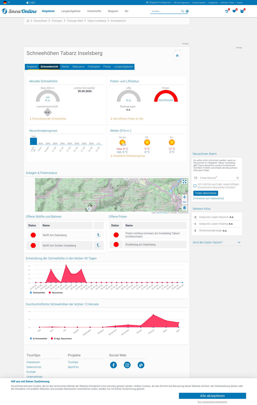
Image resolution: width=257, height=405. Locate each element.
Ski (126, 11)
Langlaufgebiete (123, 66)
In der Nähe (187, 11)
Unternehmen (34, 376)
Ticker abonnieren (205, 193)
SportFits (73, 367)
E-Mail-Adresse (208, 178)
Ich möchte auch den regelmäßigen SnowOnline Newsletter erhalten (218, 186)
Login (32, 2)
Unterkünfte (94, 11)
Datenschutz (34, 367)
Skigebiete (48, 11)
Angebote (213, 2)
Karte (240, 2)
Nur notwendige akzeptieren (212, 401)
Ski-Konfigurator (182, 2)
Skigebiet (32, 66)
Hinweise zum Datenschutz (209, 198)
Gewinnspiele (198, 2)
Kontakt (31, 371)
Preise (107, 66)
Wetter (65, 66)
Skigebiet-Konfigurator (160, 2)
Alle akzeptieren (212, 396)
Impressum (33, 362)
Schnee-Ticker (227, 2)
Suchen (182, 11)
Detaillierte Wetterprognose (129, 156)
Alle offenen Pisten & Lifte (128, 118)
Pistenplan (94, 66)
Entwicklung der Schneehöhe (49, 118)
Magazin (113, 11)
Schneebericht (49, 66)
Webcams (78, 66)
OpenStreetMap (162, 213)
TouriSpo (73, 362)
